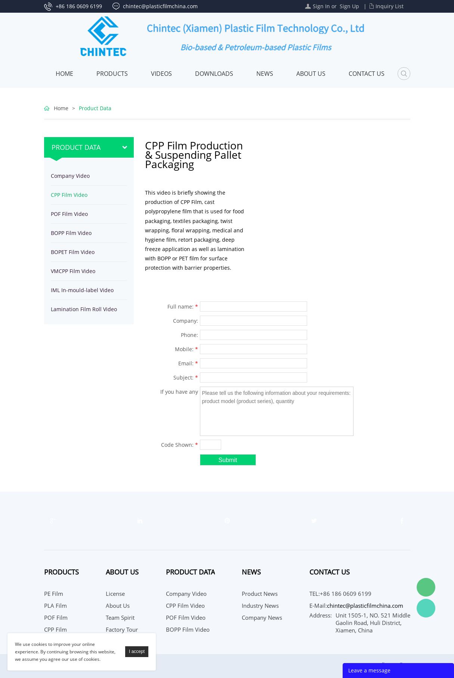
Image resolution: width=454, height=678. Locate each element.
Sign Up (349, 6)
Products (112, 73)
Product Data (95, 108)
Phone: (189, 334)
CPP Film (55, 629)
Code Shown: (179, 444)
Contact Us (366, 73)
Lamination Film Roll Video (84, 309)
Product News (260, 593)
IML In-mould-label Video (82, 290)
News (264, 73)
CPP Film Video (69, 194)
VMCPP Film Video (73, 271)
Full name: (182, 306)
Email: (188, 363)
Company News (262, 617)
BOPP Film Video (71, 232)
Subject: (185, 377)
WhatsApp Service (426, 608)
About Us (310, 73)
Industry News (260, 605)
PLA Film (55, 605)
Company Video (70, 175)
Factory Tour (122, 629)
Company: (185, 320)
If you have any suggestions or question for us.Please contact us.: (176, 392)
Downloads (214, 73)
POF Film (56, 617)
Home (64, 73)
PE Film (53, 593)
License (115, 593)
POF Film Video (69, 213)
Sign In (321, 6)
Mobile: (186, 349)
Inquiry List (390, 6)
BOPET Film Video (73, 252)
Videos (161, 73)
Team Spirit (120, 617)
